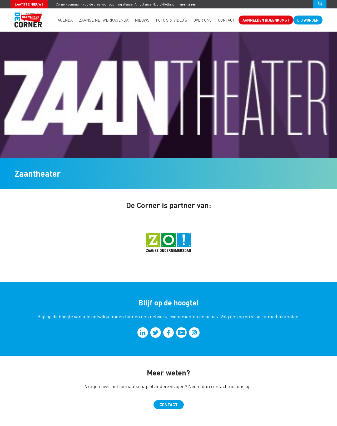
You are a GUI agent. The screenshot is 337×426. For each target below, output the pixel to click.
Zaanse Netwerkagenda (103, 20)
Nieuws (142, 20)
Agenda (65, 20)
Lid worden (308, 20)
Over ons (203, 20)
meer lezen (188, 4)
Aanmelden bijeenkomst (265, 20)
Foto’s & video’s (171, 20)
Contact (226, 20)
